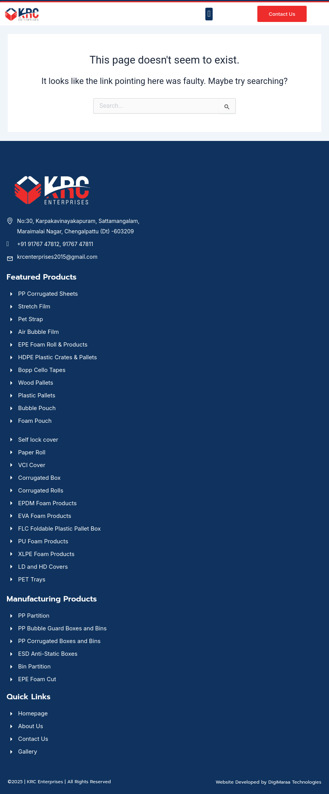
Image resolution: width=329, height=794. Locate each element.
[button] (209, 14)
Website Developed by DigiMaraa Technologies (268, 782)
